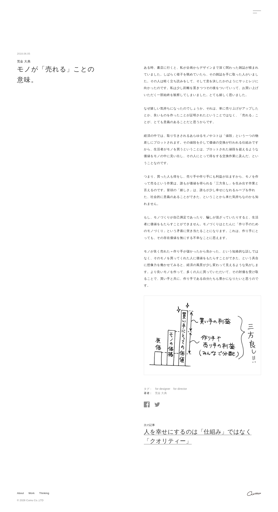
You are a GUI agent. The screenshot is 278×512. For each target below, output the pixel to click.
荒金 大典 (161, 393)
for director (180, 389)
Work (32, 493)
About (20, 493)
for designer (162, 389)
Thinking (44, 493)
